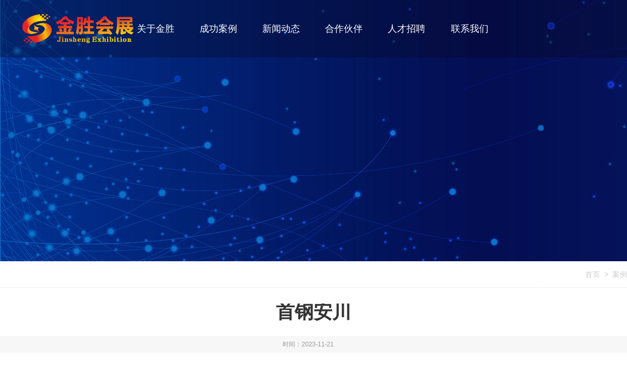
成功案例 (218, 29)
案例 (619, 274)
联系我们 (470, 29)
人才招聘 (406, 29)
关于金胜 (156, 29)
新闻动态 (281, 29)
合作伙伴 (344, 29)
